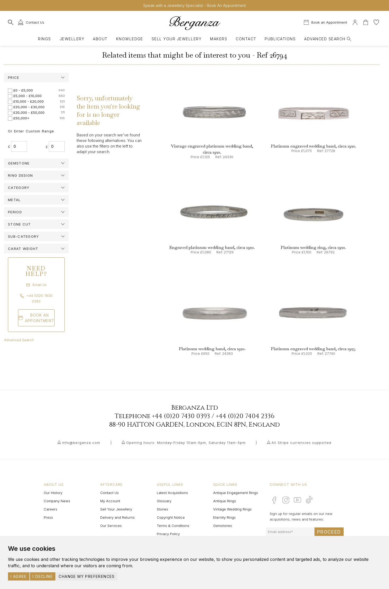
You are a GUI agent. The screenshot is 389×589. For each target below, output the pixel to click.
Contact (246, 39)
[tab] (36, 77)
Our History (53, 493)
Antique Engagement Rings (235, 493)
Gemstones (222, 525)
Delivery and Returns (117, 517)
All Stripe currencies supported (301, 442)
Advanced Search (19, 340)
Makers (218, 39)
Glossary (164, 501)
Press (48, 517)
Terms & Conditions (173, 525)
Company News (57, 501)
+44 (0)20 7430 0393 (181, 416)
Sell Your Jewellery (177, 39)
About (100, 39)
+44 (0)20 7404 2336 (245, 416)
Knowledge (129, 39)
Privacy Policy (168, 534)
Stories (162, 509)
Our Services (111, 525)
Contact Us (109, 493)
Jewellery (72, 39)
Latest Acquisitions (172, 493)
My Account (110, 501)
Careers (50, 509)
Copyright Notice (171, 517)
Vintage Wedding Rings (232, 509)
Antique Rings (224, 501)
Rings (44, 39)
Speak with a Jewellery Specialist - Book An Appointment (194, 5)
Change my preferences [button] (87, 576)
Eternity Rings (224, 517)
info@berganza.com (81, 442)
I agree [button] (19, 576)
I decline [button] (43, 576)
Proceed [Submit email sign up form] (329, 532)
